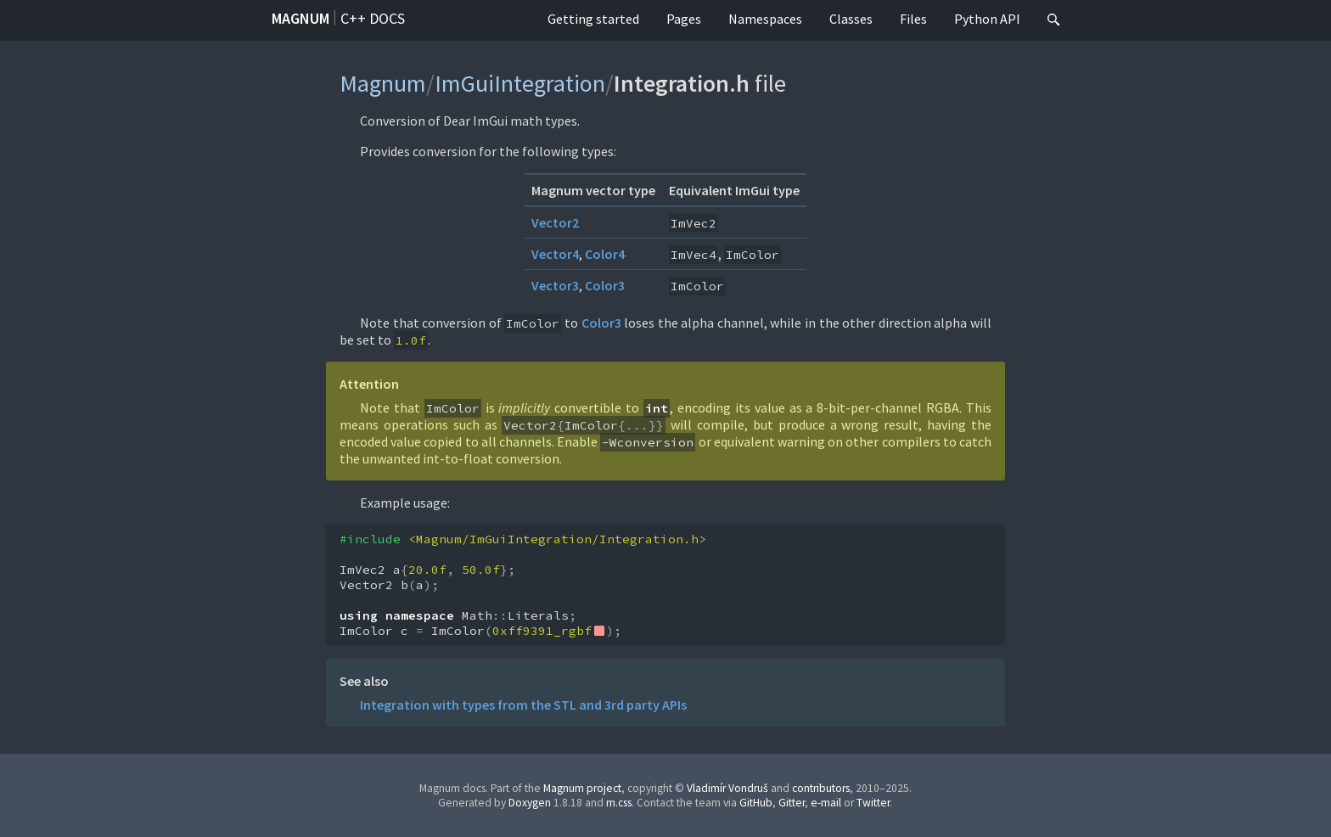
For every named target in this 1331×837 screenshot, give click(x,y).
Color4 (605, 253)
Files (913, 18)
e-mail (826, 802)
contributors (821, 788)
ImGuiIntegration (520, 83)
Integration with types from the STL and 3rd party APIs (523, 704)
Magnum (300, 18)
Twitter (873, 802)
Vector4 (555, 253)
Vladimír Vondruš (727, 788)
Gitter (791, 802)
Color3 (605, 285)
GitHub (755, 802)
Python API (987, 18)
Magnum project (582, 788)
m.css (619, 802)
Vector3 (555, 285)
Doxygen (529, 802)
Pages (683, 18)
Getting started (593, 18)
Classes (851, 18)
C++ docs (372, 18)
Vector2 (555, 222)
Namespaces (765, 18)
